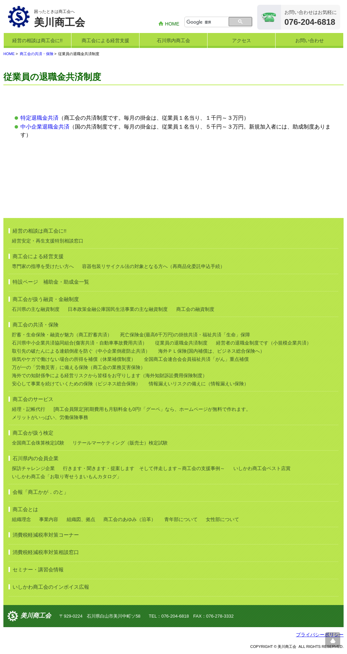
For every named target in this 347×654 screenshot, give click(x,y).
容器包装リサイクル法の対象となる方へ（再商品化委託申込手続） (153, 266)
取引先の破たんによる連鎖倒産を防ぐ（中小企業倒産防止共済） (81, 351)
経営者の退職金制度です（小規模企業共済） (263, 343)
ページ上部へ (332, 639)
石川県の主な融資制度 (36, 309)
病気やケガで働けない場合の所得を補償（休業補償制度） (74, 359)
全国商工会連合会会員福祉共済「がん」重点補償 (196, 359)
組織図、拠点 (81, 519)
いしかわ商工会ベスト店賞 (262, 468)
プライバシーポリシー (320, 634)
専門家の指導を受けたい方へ (43, 266)
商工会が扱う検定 (33, 433)
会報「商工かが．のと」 (41, 492)
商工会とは (25, 509)
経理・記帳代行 (28, 409)
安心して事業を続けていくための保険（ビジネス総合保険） (76, 383)
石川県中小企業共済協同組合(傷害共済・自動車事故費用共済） (79, 343)
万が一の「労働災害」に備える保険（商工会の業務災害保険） (78, 367)
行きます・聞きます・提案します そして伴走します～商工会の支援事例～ (144, 468)
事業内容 (48, 519)
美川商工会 (35, 615)
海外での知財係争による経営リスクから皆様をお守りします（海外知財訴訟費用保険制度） (109, 375)
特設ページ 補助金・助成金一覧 (51, 282)
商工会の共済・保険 (36, 54)
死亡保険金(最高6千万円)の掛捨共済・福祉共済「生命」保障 (185, 334)
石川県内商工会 (173, 40)
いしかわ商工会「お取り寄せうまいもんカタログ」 (66, 476)
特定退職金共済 (39, 118)
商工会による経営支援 (105, 40)
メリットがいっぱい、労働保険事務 (50, 417)
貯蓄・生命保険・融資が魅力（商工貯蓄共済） (62, 334)
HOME (172, 24)
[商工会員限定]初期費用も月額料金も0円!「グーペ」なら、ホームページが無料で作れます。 (151, 409)
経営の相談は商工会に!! (37, 40)
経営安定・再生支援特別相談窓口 (47, 241)
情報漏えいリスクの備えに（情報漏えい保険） (199, 383)
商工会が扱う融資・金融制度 (46, 299)
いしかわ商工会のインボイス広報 (51, 587)
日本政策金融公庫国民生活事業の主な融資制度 (118, 309)
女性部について (222, 519)
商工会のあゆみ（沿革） (129, 519)
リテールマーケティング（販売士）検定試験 (120, 443)
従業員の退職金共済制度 (181, 343)
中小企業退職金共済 (44, 127)
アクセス (241, 40)
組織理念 (21, 519)
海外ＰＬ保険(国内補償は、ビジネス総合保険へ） (211, 351)
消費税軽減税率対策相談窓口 (46, 552)
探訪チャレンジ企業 (33, 468)
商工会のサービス (33, 399)
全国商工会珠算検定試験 (38, 443)
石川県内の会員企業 (36, 458)
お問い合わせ (309, 40)
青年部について (181, 519)
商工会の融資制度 (195, 309)
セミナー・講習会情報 (38, 569)
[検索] (207, 22)
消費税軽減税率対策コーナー (46, 535)
